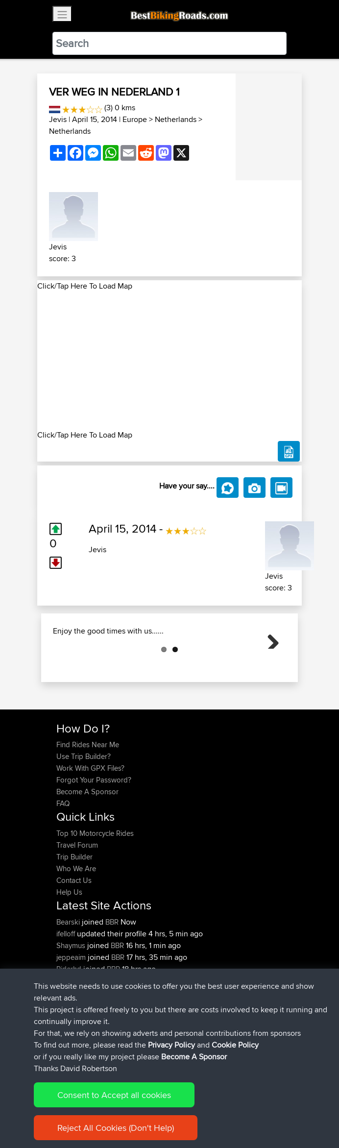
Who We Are (76, 917)
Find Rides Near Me (87, 793)
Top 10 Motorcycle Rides (95, 882)
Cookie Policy (235, 1044)
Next (269, 663)
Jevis (58, 119)
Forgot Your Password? (93, 829)
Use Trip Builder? (83, 805)
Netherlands (175, 119)
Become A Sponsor (87, 840)
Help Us (69, 941)
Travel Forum (77, 894)
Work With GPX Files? (90, 817)
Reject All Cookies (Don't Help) (115, 1128)
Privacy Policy (171, 1044)
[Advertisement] (169, 360)
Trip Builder (74, 906)
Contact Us (74, 929)
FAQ (63, 852)
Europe (134, 119)
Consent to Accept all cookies (114, 1095)
